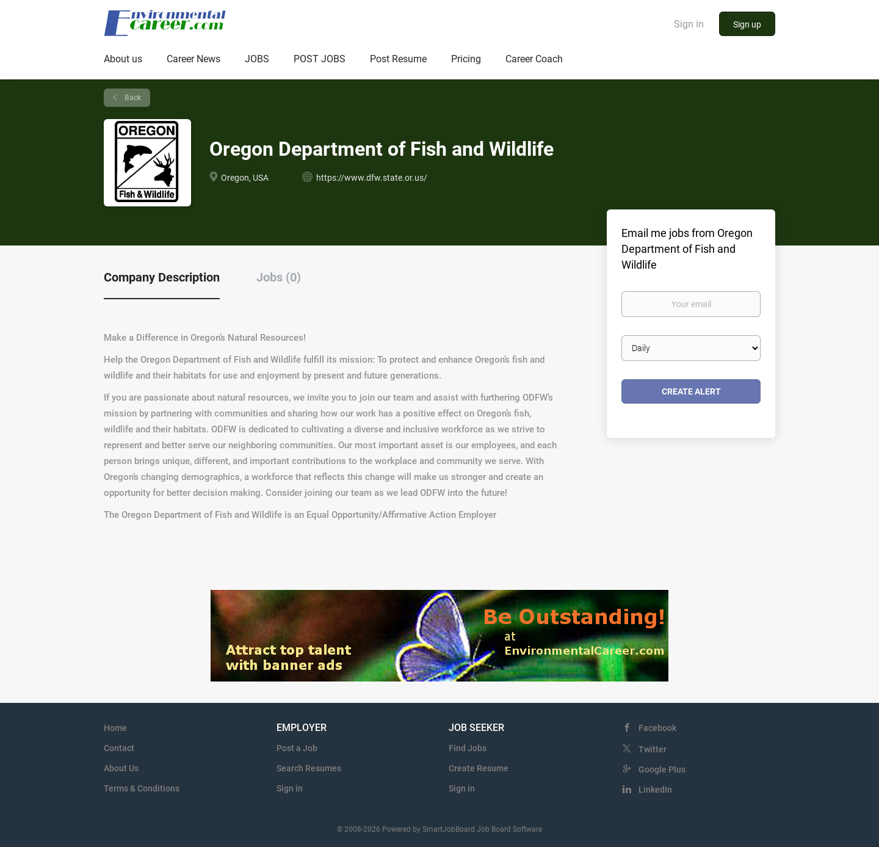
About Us (121, 768)
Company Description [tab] (162, 277)
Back (132, 97)
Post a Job (297, 748)
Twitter (652, 749)
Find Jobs (468, 748)
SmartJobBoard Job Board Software (482, 829)
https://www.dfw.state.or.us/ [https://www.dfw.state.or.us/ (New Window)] (371, 178)
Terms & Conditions (141, 788)
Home (115, 728)
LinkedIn (655, 789)
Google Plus (661, 769)
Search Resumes (309, 768)
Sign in (689, 24)
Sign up (747, 24)
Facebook (657, 728)
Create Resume (478, 768)
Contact (119, 748)
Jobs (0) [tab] (278, 277)
